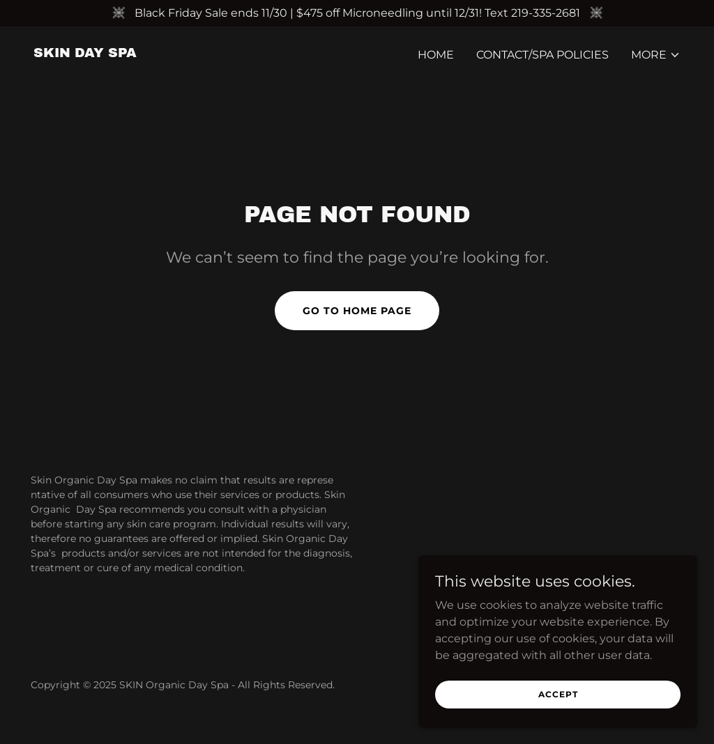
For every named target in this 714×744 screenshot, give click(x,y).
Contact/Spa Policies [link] (542, 54)
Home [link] (436, 54)
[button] (656, 55)
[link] (85, 53)
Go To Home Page (357, 310)
